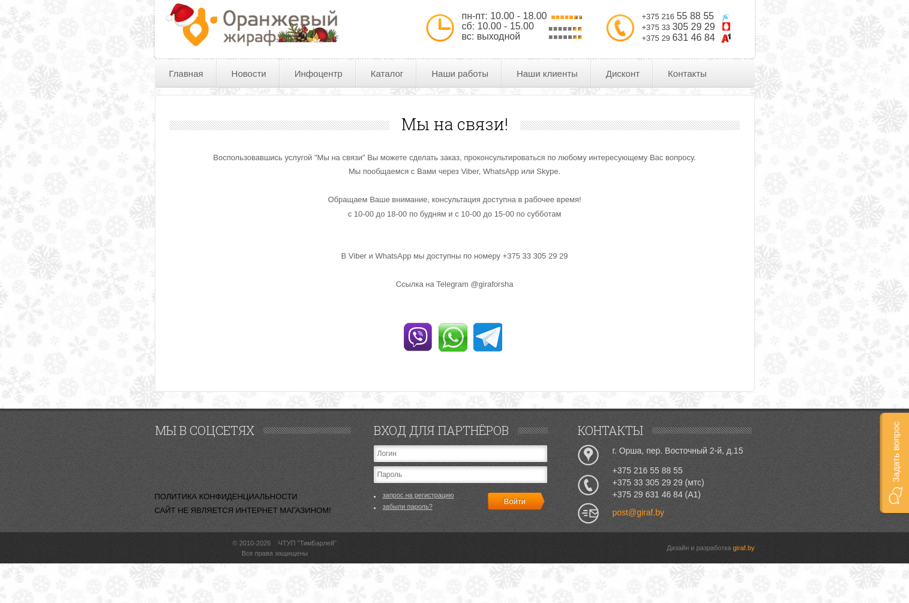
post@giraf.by (639, 512)
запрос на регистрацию (418, 495)
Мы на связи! (454, 123)
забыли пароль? (408, 506)
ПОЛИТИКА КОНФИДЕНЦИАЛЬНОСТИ (226, 496)
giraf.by (743, 547)
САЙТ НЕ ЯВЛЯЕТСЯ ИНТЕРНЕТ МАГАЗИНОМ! (243, 510)
